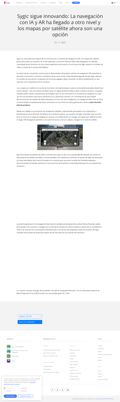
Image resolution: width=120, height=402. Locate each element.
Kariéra (100, 351)
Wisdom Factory (108, 398)
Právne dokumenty (103, 379)
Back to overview (29, 322)
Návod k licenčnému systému (51, 372)
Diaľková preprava (75, 350)
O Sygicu (100, 346)
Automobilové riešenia (49, 353)
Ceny (99, 371)
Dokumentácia (47, 369)
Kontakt (100, 360)
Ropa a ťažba (73, 364)
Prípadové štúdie (48, 366)
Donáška (72, 353)
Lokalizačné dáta (74, 379)
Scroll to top (29, 316)
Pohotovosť (73, 356)
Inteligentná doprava (75, 373)
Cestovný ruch (74, 370)
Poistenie (72, 367)
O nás (67, 2)
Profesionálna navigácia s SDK (51, 350)
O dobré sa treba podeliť (105, 354)
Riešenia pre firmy (31, 2)
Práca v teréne (74, 361)
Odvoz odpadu (74, 376)
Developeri (52, 2)
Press (99, 357)
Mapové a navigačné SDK (50, 356)
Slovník (100, 376)
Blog (60, 2)
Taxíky (71, 358)
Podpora (43, 2)
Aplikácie (19, 2)
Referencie (101, 348)
